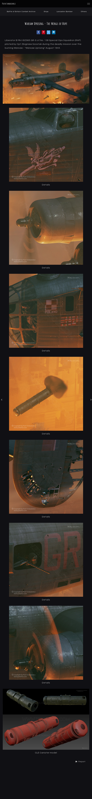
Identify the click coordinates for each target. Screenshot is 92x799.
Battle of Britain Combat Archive (21, 11)
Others (84, 11)
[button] (80, 761)
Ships (46, 11)
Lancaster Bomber (65, 11)
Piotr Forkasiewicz (9, 3)
